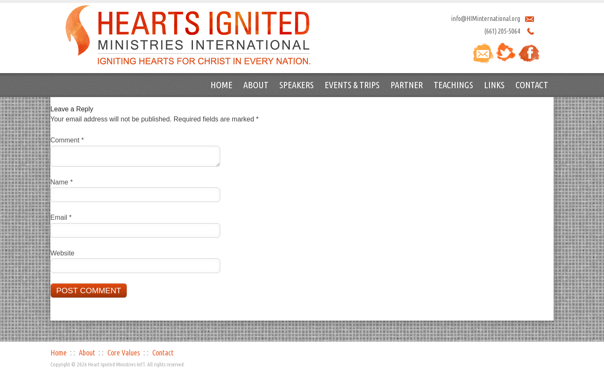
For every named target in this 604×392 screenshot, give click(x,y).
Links (494, 84)
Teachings (453, 84)
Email (61, 217)
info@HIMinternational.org (485, 18)
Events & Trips (352, 84)
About (255, 84)
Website (62, 253)
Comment (67, 140)
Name (61, 182)
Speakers (296, 84)
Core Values (123, 352)
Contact (531, 84)
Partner (407, 84)
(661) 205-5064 (502, 31)
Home (221, 84)
